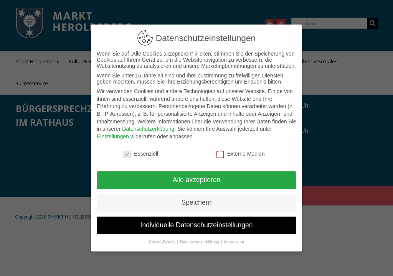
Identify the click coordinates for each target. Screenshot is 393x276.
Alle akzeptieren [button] (197, 175)
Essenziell (140, 149)
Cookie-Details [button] (162, 237)
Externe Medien (240, 149)
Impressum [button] (234, 237)
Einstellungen (113, 132)
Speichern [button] (197, 198)
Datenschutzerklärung (148, 124)
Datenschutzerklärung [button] (200, 237)
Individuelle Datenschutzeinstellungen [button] (196, 220)
